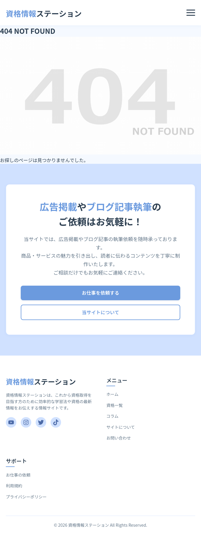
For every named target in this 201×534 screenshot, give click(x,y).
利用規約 (14, 486)
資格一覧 (114, 405)
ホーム (112, 394)
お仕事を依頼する (100, 292)
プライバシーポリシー (26, 497)
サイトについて (120, 427)
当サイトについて (100, 312)
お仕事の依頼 (18, 475)
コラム (112, 416)
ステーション (44, 13)
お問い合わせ (118, 438)
